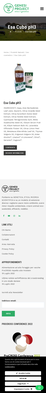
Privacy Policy (8, 249)
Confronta (10, 147)
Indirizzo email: (23, 303)
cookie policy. (10, 366)
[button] (39, 387)
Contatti (5, 239)
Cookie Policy (8, 254)
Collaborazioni (8, 235)
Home (6, 52)
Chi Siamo (6, 230)
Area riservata (8, 244)
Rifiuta (23, 378)
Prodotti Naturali (17, 52)
